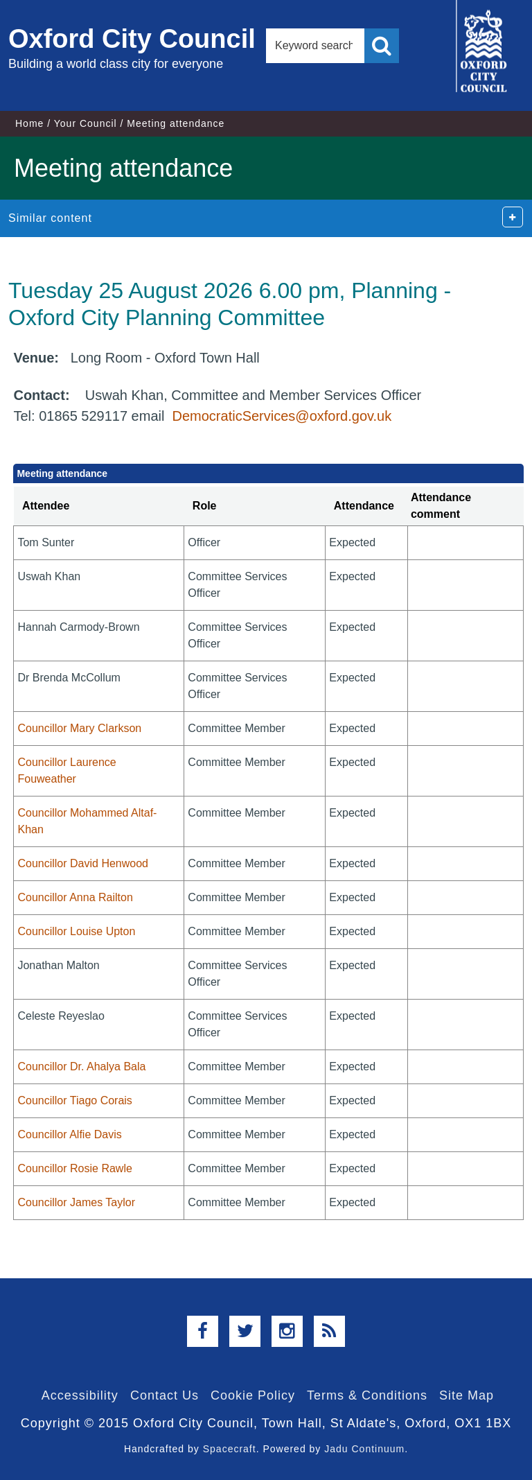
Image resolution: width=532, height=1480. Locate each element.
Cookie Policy (253, 1395)
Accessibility (80, 1395)
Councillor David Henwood (82, 863)
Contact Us (164, 1395)
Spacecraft (229, 1448)
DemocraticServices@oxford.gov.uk (282, 416)
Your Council (85, 123)
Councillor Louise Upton (76, 931)
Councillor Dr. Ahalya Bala (81, 1066)
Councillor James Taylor (76, 1202)
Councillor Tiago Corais (74, 1100)
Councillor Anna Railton (74, 897)
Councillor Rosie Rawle (74, 1168)
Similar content (50, 218)
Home (29, 123)
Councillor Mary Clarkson (79, 728)
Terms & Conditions (367, 1395)
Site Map (466, 1395)
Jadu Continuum (364, 1448)
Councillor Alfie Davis (69, 1134)
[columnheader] (99, 506)
